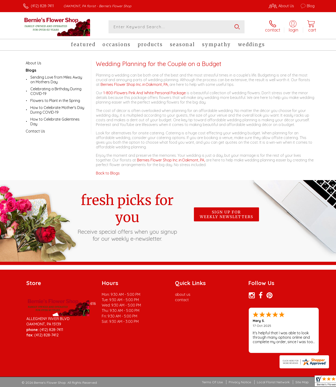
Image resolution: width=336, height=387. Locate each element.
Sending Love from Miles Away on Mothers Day (56, 79)
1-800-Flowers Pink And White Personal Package (144, 93)
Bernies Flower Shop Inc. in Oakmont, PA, (135, 84)
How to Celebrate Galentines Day (55, 121)
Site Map (302, 382)
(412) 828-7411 (42, 5)
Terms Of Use (212, 382)
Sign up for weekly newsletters (226, 214)
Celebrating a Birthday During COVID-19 (55, 91)
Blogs (31, 70)
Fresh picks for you (127, 217)
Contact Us (35, 131)
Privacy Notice (240, 382)
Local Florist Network (273, 382)
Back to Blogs (108, 173)
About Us (33, 63)
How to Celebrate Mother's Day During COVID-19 (57, 110)
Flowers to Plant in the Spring (55, 100)
